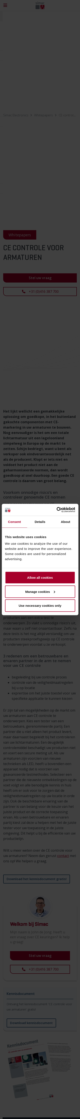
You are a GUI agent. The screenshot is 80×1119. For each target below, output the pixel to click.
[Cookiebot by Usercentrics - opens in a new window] (57, 510)
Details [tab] (40, 521)
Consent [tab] (14, 521)
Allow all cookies (40, 577)
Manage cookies (40, 591)
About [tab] (65, 521)
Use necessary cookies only (40, 605)
